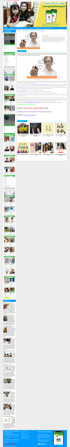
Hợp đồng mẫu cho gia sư (25, 432)
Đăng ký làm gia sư (38, 28)
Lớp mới (26, 28)
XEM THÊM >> (7, 293)
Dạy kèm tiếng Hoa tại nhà (8, 412)
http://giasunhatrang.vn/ (30, 116)
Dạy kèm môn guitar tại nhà (9, 322)
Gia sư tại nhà (30, 445)
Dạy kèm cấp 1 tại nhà (8, 399)
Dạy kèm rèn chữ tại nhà (8, 333)
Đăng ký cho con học (48, 28)
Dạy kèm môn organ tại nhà (9, 311)
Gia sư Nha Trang (19, 28)
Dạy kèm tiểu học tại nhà (8, 360)
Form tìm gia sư (24, 427)
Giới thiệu (12, 28)
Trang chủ (6, 28)
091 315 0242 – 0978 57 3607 (13, 0)
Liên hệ (31, 28)
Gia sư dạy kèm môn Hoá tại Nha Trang (38, 30)
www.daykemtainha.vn (38, 445)
